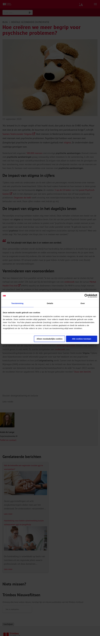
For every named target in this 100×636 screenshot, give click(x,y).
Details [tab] (50, 303)
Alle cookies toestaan (81, 339)
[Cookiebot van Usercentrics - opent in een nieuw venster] (86, 296)
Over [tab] (83, 303)
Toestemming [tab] (17, 303)
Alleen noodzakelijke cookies (50, 339)
